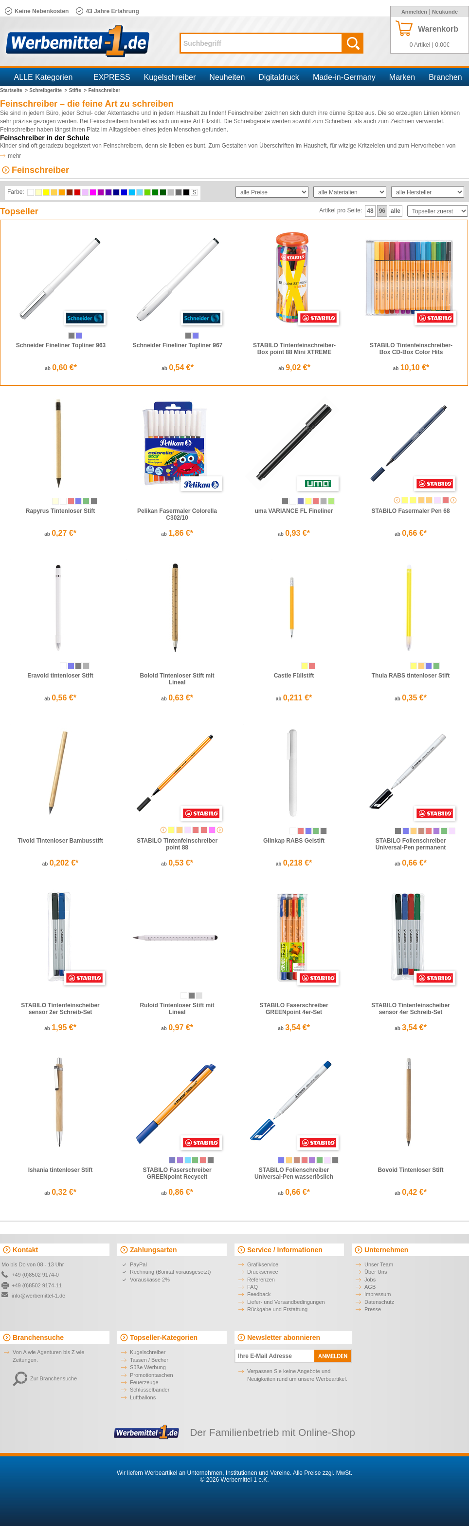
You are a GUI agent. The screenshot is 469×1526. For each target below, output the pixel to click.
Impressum (377, 1294)
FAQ (252, 1287)
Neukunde (445, 12)
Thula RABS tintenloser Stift (411, 675)
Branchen (445, 77)
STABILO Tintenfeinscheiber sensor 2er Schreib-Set (60, 1009)
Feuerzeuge (144, 1382)
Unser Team (378, 1264)
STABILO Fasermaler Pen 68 (410, 511)
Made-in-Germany (344, 77)
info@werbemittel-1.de (38, 1296)
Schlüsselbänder (149, 1390)
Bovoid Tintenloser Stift (410, 1170)
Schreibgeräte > (48, 90)
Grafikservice (262, 1264)
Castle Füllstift (294, 675)
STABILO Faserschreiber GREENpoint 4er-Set (293, 1009)
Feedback (259, 1294)
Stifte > (78, 90)
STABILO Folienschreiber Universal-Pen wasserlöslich (293, 1173)
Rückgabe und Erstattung (277, 1309)
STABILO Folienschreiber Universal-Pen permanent (411, 844)
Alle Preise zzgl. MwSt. (322, 1472)
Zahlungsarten (153, 1250)
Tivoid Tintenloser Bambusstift (60, 840)
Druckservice (262, 1272)
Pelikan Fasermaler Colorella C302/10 (177, 514)
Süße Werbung (148, 1367)
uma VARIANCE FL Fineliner (294, 511)
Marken (402, 77)
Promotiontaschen (151, 1375)
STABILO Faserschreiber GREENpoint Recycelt (177, 1173)
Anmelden (414, 12)
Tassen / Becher (149, 1360)
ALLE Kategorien (43, 77)
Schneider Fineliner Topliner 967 (178, 345)
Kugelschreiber (170, 77)
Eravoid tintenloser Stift (60, 675)
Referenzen (261, 1279)
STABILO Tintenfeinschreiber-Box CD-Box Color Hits (411, 349)
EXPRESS (111, 77)
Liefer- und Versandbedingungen (286, 1302)
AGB (370, 1287)
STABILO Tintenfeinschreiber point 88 (177, 844)
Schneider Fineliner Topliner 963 (61, 345)
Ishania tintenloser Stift (60, 1170)
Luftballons (143, 1397)
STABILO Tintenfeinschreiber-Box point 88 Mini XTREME (294, 349)
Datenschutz (379, 1302)
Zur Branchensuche (45, 1378)
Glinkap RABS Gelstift (294, 840)
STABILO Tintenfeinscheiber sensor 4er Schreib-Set (410, 1009)
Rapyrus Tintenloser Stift (60, 511)
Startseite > (14, 90)
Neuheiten (227, 77)
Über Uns (375, 1272)
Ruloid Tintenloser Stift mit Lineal (177, 1009)
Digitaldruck (278, 77)
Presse (372, 1309)
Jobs (370, 1279)
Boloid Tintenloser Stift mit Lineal (177, 679)
